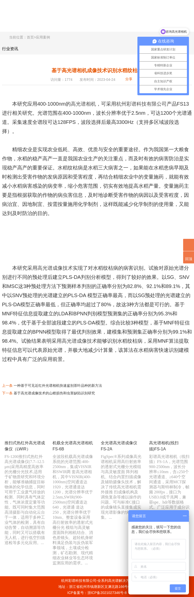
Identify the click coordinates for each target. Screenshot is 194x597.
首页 (30, 37)
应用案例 (43, 37)
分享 (128, 79)
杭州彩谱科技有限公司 (141, 104)
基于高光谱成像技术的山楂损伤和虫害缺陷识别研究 (54, 393)
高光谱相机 (83, 104)
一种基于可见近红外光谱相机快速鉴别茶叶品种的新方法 (58, 385)
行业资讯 (10, 49)
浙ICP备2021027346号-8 (107, 593)
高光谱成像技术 (55, 268)
